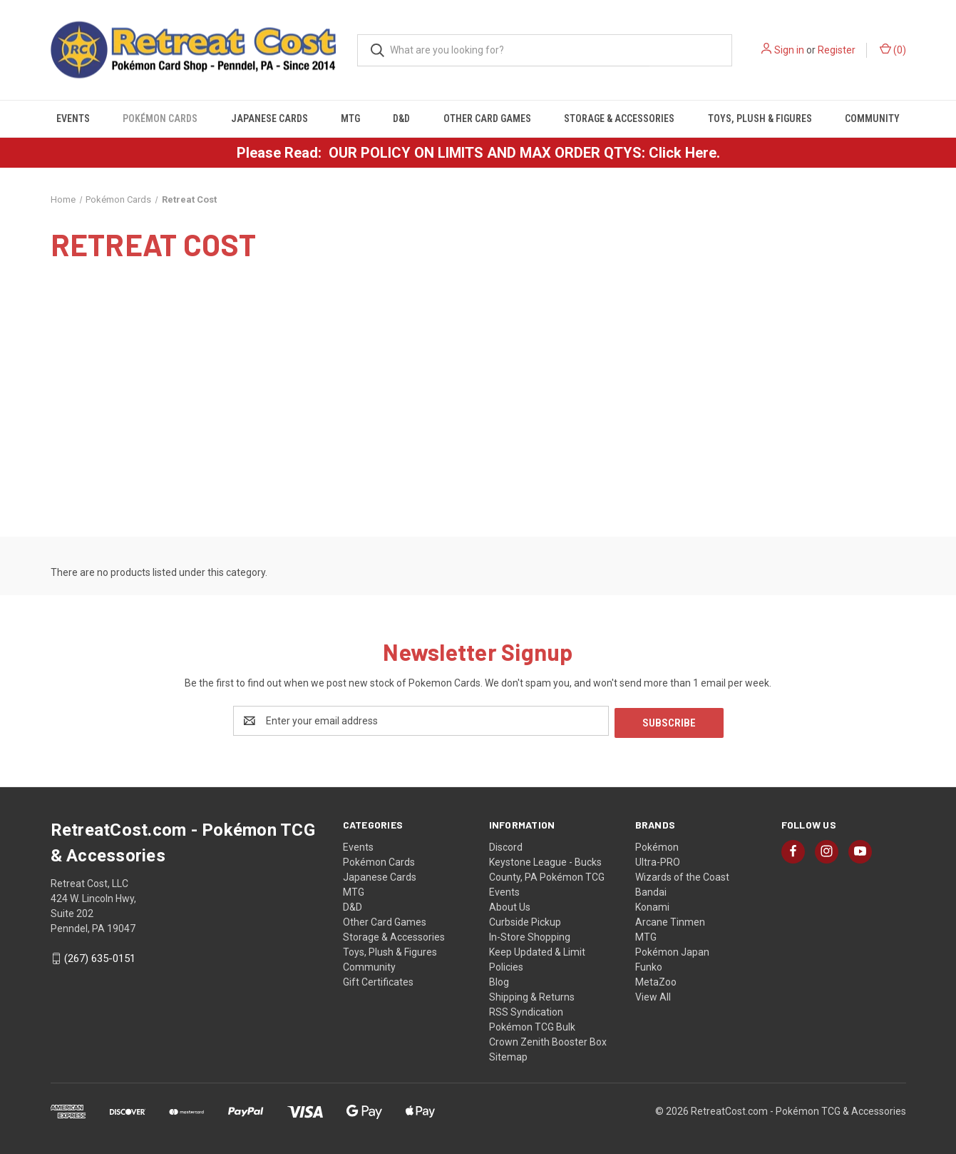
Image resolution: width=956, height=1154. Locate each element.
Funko (648, 965)
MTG (350, 118)
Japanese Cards (269, 118)
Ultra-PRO (657, 860)
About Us (509, 905)
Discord (506, 845)
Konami (652, 905)
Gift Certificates (378, 980)
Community (872, 118)
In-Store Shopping (529, 935)
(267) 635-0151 (99, 957)
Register (836, 50)
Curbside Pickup (525, 920)
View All (653, 995)
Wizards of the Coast (682, 875)
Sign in (789, 50)
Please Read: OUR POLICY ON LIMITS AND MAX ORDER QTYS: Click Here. (478, 152)
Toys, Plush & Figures (760, 118)
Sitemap (508, 1055)
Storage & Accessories (619, 118)
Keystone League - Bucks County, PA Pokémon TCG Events (547, 875)
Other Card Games (487, 118)
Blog (499, 980)
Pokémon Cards (160, 118)
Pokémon (657, 845)
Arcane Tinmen (670, 920)
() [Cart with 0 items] (893, 49)
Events (73, 118)
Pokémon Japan (672, 950)
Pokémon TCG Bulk (532, 1025)
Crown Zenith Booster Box (548, 1040)
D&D (401, 118)
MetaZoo (656, 980)
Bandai (651, 890)
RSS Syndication (526, 1010)
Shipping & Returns (532, 995)
